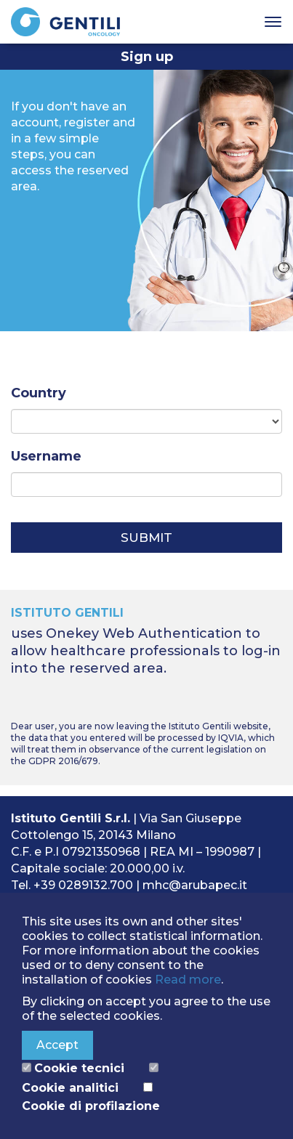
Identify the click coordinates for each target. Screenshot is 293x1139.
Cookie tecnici (79, 1068)
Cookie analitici (70, 1088)
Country (38, 393)
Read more (188, 979)
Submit (146, 537)
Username (46, 456)
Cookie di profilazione (91, 1106)
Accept (57, 1045)
